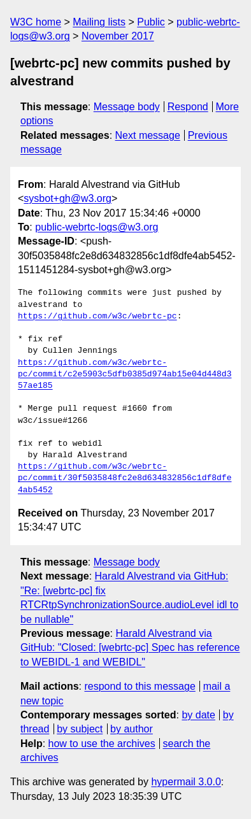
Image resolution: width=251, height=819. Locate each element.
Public (151, 22)
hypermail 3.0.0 (185, 781)
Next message (147, 135)
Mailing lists (99, 22)
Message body (127, 106)
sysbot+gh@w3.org (67, 198)
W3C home (35, 22)
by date (198, 714)
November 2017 (118, 36)
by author (131, 728)
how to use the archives (101, 743)
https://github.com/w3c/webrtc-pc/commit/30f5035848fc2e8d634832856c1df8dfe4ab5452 (124, 478)
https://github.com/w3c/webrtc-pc (97, 316)
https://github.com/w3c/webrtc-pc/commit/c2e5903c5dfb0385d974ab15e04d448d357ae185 (124, 374)
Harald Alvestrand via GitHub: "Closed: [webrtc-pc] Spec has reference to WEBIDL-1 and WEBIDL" (130, 647)
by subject (80, 728)
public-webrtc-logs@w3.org (96, 227)
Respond (188, 106)
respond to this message (139, 686)
